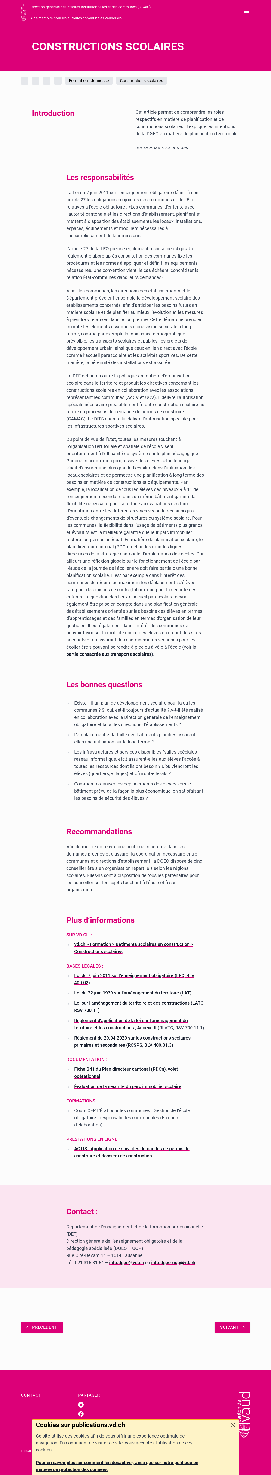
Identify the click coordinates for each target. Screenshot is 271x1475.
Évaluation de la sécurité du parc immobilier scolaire (127, 1086)
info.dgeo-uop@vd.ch (173, 1262)
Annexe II (147, 1027)
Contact (31, 1395)
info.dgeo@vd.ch (126, 1262)
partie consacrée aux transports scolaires (108, 654)
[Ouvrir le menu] (247, 12)
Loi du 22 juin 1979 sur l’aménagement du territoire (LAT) (132, 993)
